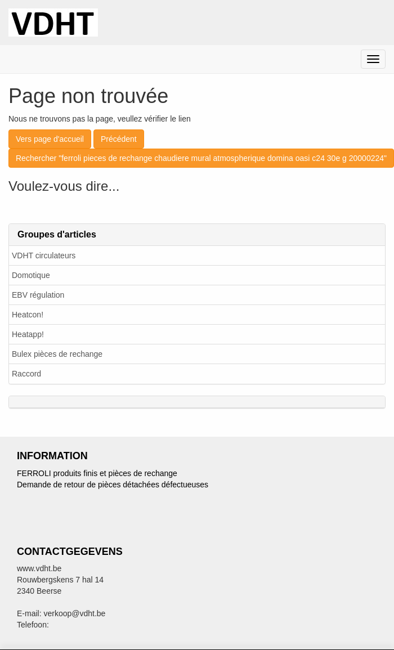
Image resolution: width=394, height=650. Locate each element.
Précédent (119, 139)
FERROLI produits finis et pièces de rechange (97, 473)
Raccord (26, 373)
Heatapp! (28, 334)
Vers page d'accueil (50, 139)
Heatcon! (27, 314)
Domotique (31, 275)
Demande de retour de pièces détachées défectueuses (112, 484)
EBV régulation (38, 294)
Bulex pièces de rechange (57, 353)
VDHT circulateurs (43, 255)
